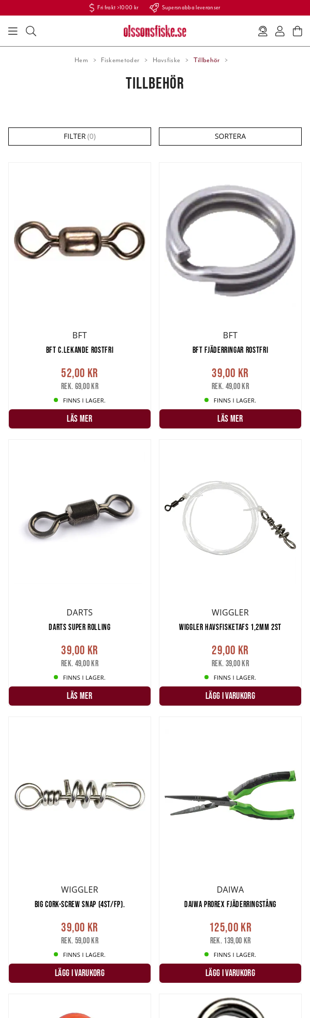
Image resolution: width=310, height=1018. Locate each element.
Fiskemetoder (120, 60)
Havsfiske (167, 60)
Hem (81, 60)
